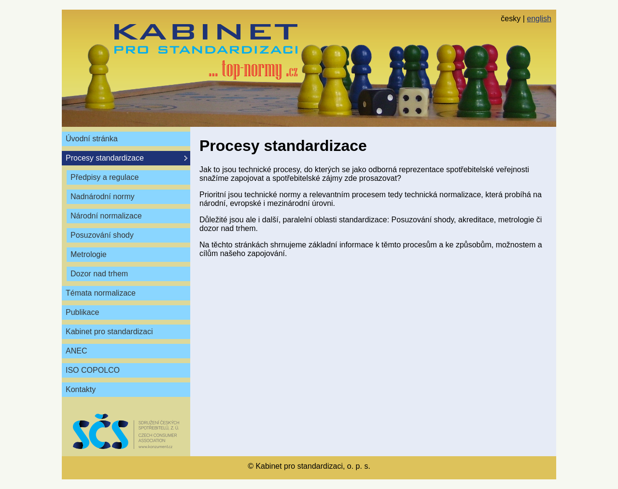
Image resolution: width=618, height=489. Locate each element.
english (539, 18)
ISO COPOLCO (93, 370)
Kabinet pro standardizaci (109, 331)
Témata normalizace (101, 293)
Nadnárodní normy (102, 196)
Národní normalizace (106, 216)
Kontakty (81, 389)
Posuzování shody (102, 235)
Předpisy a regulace (104, 177)
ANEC (76, 351)
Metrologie (88, 254)
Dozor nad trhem (99, 274)
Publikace (82, 312)
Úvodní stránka (92, 139)
